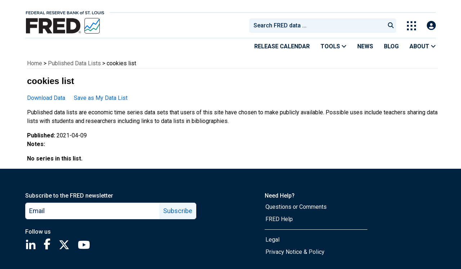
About (422, 46)
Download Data (46, 97)
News (365, 46)
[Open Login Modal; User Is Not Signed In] (431, 25)
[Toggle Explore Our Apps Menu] (411, 25)
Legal (272, 239)
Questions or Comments (296, 206)
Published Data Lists (74, 63)
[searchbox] (318, 25)
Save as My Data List (100, 97)
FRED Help (279, 219)
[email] (93, 211)
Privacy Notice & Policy (295, 251)
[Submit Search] (390, 25)
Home (34, 63)
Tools (333, 46)
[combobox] (316, 25)
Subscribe (177, 211)
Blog (391, 46)
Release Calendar (282, 46)
